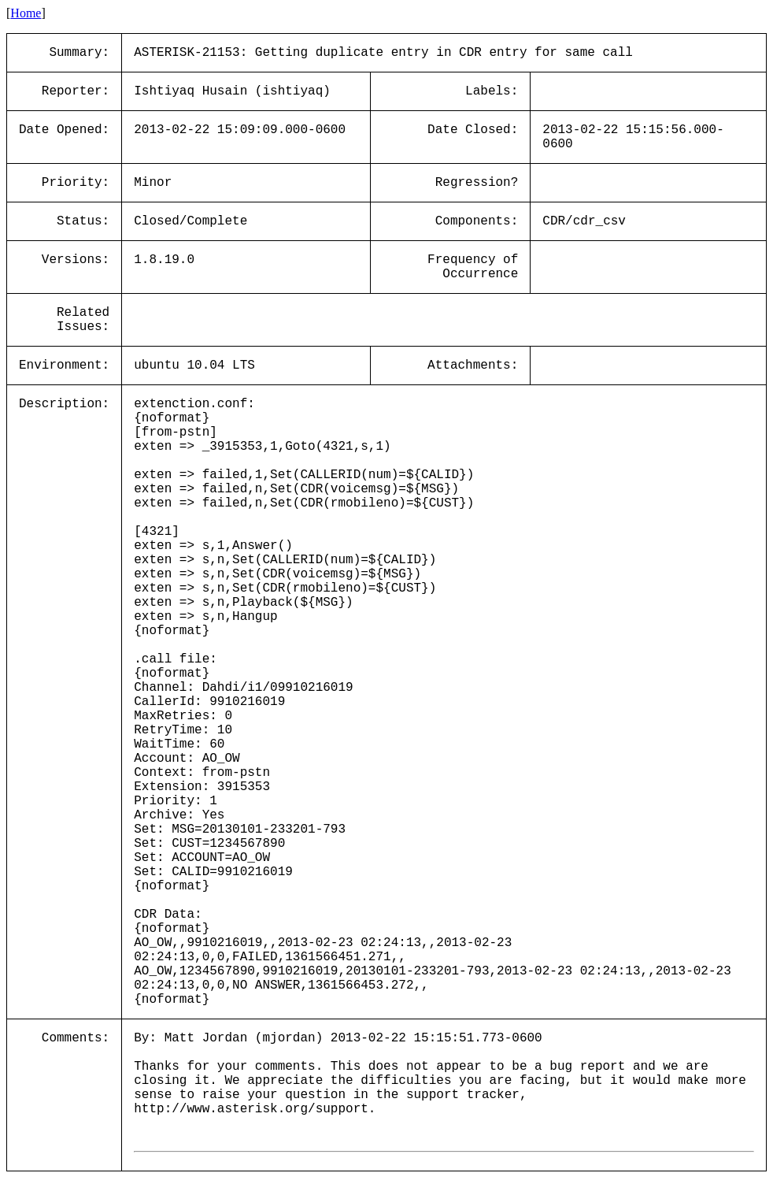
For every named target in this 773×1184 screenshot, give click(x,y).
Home (25, 13)
